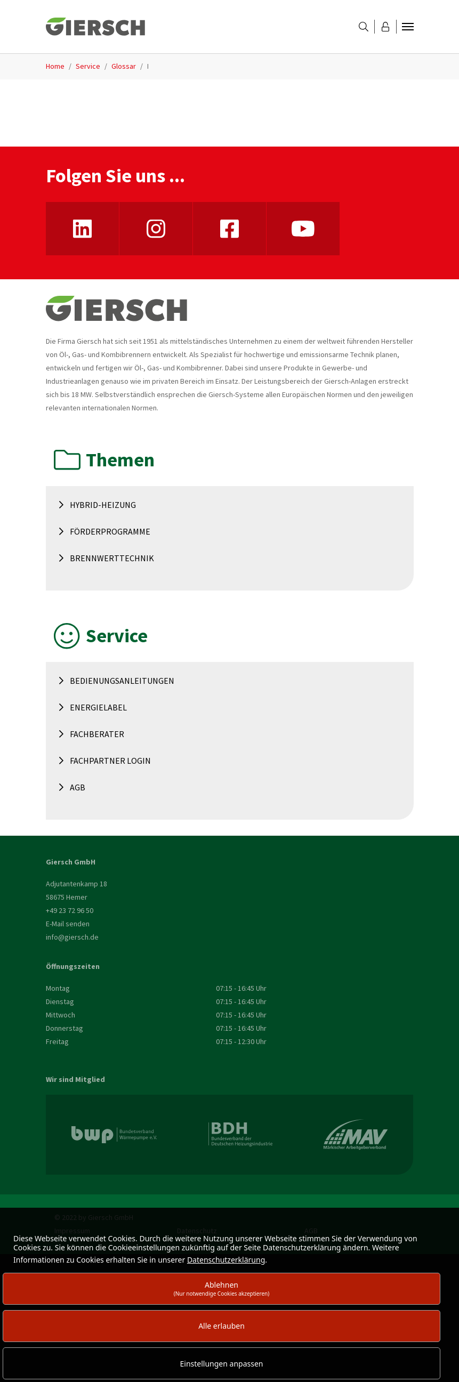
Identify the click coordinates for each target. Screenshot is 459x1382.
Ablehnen (222, 1288)
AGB (77, 787)
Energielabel (98, 707)
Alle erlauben (221, 1326)
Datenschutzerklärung (226, 1260)
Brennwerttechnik (112, 558)
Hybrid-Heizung (103, 504)
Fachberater (97, 734)
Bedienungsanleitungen (122, 680)
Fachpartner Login (110, 760)
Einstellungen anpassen (221, 1364)
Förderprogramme (110, 531)
